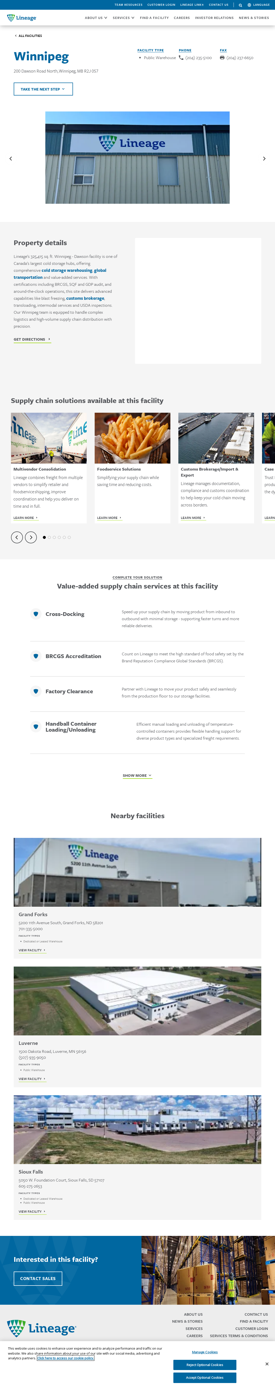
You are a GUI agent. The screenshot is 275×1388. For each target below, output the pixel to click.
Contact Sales (38, 1279)
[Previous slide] (11, 159)
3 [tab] (54, 537)
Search (240, 5)
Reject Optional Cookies (205, 1365)
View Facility (30, 950)
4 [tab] (59, 537)
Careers (195, 1335)
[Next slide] (264, 159)
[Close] (267, 1364)
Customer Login (161, 5)
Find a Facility (254, 1321)
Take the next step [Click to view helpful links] (40, 89)
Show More (135, 775)
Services (194, 1328)
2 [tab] (49, 537)
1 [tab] (44, 537)
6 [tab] (69, 537)
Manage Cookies (205, 1352)
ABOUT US (94, 17)
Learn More (23, 517)
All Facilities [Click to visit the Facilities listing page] (30, 35)
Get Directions (29, 339)
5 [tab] (64, 537)
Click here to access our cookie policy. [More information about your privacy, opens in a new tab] (65, 1358)
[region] (137, 1364)
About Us (193, 1314)
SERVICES (121, 17)
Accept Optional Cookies (204, 1377)
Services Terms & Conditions (239, 1335)
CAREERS (182, 17)
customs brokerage (85, 298)
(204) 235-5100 (198, 57)
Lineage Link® (192, 5)
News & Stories (254, 17)
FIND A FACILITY (154, 17)
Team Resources (128, 5)
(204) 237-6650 (239, 57)
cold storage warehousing (67, 270)
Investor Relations (214, 17)
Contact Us (218, 5)
